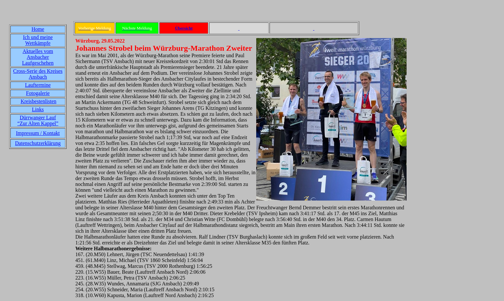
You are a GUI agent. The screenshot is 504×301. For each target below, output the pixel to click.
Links (38, 109)
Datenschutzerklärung (37, 143)
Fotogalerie (38, 93)
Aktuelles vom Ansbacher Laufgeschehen (38, 57)
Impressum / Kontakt (38, 133)
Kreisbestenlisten (38, 101)
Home (38, 29)
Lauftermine (38, 85)
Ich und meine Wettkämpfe (38, 40)
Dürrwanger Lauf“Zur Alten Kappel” (37, 120)
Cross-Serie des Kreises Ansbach (38, 74)
